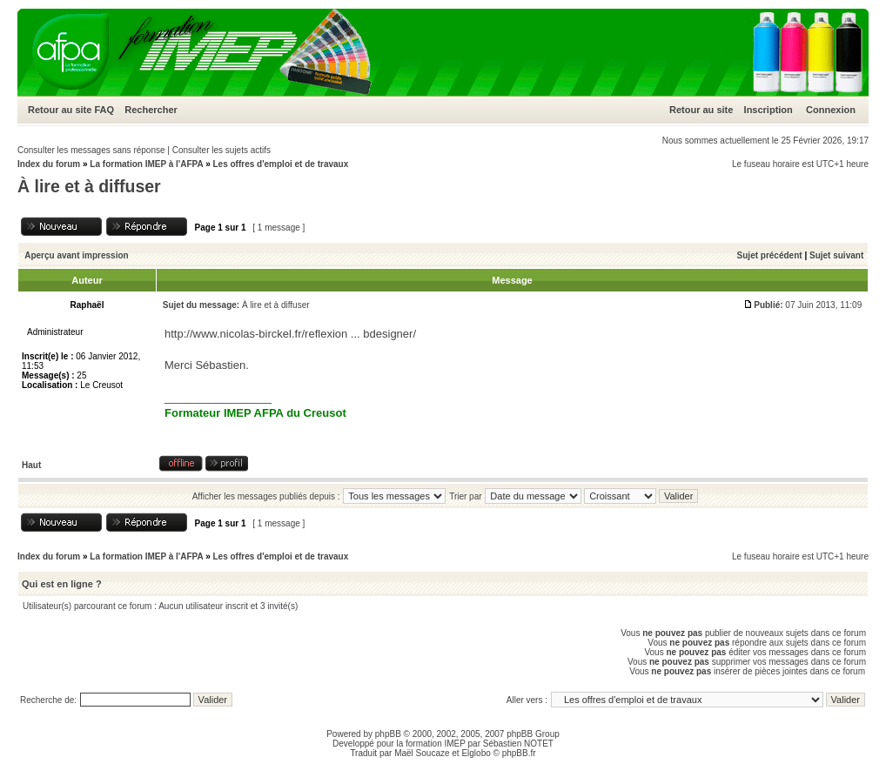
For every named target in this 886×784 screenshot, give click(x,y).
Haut (31, 465)
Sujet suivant (836, 255)
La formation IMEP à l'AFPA (146, 164)
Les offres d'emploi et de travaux (280, 164)
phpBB (388, 734)
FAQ (104, 109)
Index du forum (48, 164)
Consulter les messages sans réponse (91, 150)
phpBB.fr (519, 753)
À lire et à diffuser (89, 186)
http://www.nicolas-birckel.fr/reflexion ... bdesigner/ (290, 333)
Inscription (768, 109)
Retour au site (59, 109)
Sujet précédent (769, 255)
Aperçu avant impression (76, 255)
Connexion (831, 109)
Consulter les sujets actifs (221, 150)
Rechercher (151, 109)
